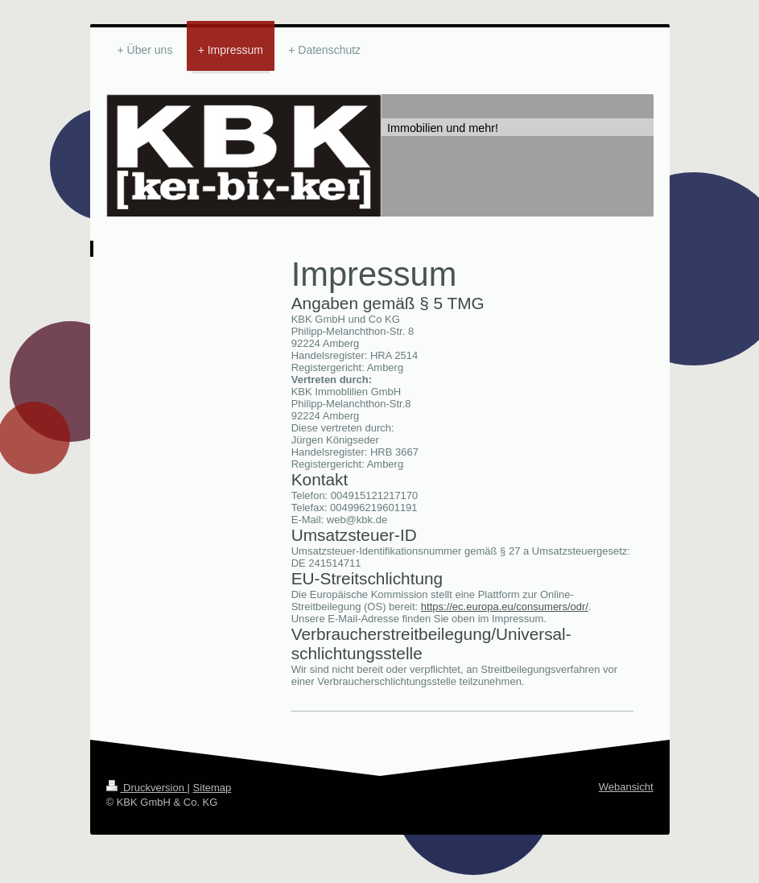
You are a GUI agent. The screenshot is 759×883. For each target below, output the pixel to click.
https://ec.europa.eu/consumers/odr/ (504, 606)
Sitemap (212, 788)
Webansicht (626, 787)
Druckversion (147, 788)
